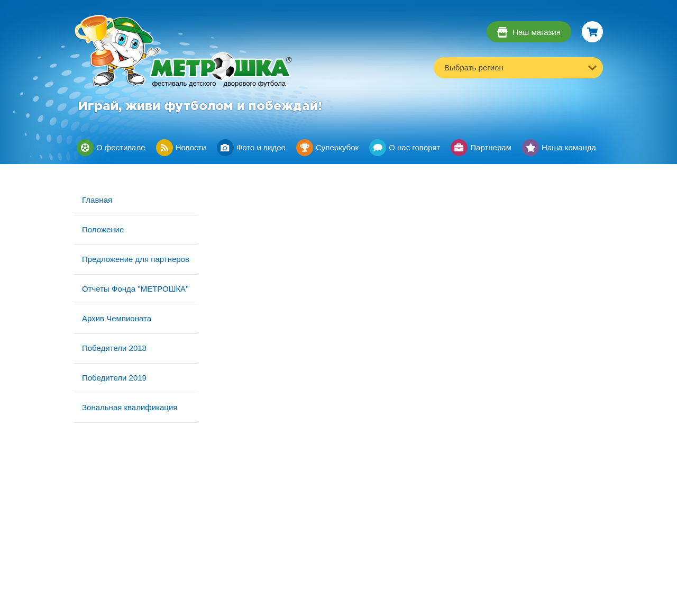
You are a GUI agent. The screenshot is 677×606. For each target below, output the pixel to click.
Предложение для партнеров (135, 259)
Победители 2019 (114, 377)
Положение (103, 229)
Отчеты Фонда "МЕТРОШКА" (135, 288)
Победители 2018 (114, 347)
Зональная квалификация (129, 407)
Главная (97, 199)
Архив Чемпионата (116, 318)
